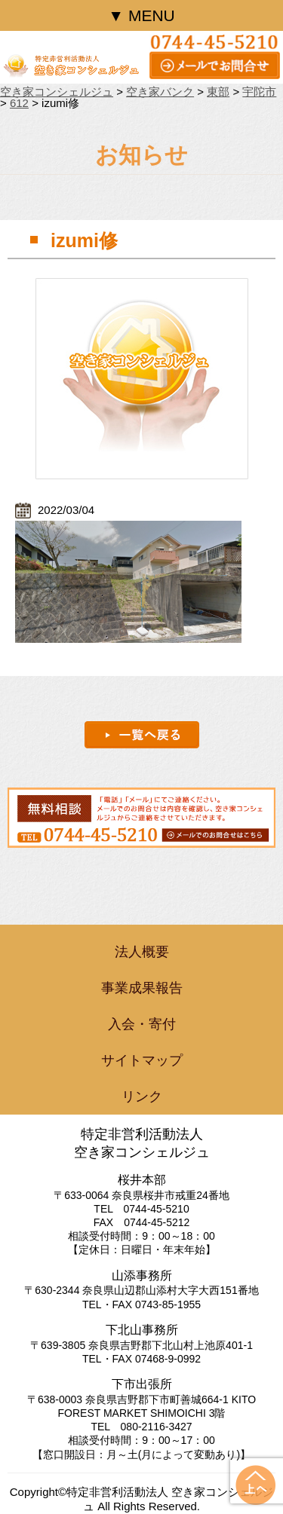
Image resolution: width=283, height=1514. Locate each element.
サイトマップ (142, 1060)
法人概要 (142, 951)
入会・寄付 (142, 1024)
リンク (142, 1096)
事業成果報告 (142, 988)
